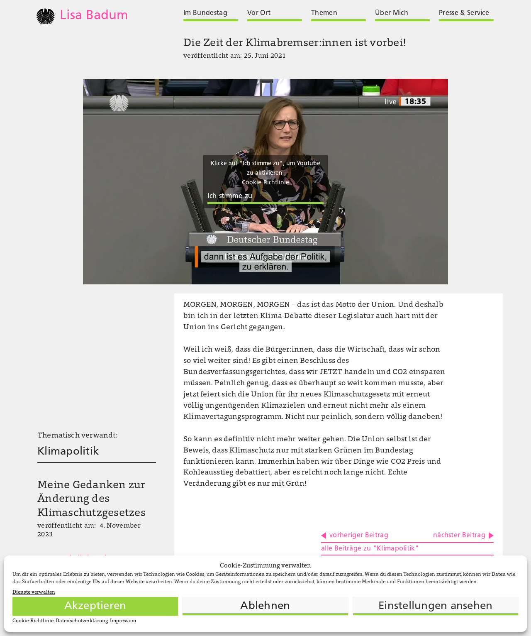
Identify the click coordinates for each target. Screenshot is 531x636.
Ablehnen (265, 606)
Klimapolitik (68, 451)
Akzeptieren (95, 606)
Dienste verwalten (33, 592)
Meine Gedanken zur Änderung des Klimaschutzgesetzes (91, 499)
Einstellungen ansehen (435, 606)
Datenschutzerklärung (82, 621)
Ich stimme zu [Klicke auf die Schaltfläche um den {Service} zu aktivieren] (229, 196)
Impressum (123, 621)
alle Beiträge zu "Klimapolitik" (370, 548)
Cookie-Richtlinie (33, 621)
